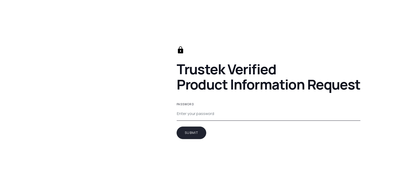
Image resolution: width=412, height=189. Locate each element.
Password (185, 104)
